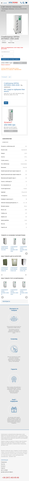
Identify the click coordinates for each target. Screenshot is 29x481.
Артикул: (4, 40)
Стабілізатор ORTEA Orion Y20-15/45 (4, 248)
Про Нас (3, 464)
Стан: (11, 40)
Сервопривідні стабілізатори (8, 8)
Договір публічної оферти (7, 472)
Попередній (4, 77)
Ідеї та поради (4, 470)
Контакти (3, 466)
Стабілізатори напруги (16, 6)
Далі (10, 77)
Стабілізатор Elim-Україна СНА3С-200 (13, 269)
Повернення (4, 462)
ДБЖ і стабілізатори (7, 6)
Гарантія (3, 468)
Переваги (6, 301)
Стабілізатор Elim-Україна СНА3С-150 (23, 269)
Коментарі (5, 142)
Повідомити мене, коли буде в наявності (10, 59)
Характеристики (7, 138)
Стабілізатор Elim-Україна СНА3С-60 (4, 269)
